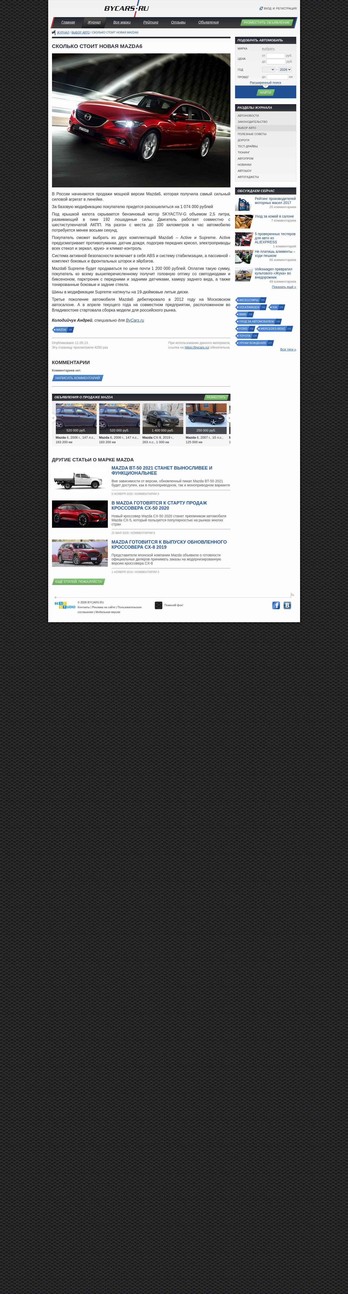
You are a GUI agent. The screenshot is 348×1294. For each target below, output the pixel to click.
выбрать (268, 49)
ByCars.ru (135, 320)
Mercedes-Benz (273, 329)
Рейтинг (150, 22)
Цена (242, 58)
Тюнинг (244, 152)
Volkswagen (249, 307)
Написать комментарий (78, 378)
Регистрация (286, 8)
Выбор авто (80, 32)
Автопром (245, 158)
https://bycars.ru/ (197, 347)
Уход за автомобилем (256, 322)
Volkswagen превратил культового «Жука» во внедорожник (273, 273)
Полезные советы (252, 134)
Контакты (84, 607)
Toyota (245, 336)
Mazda (61, 330)
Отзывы (178, 22)
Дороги (244, 140)
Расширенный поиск (265, 83)
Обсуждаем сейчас (256, 191)
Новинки (245, 164)
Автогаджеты (248, 176)
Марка (243, 48)
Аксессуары (249, 300)
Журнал (94, 22)
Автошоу (245, 170)
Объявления (208, 22)
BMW (243, 314)
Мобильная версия (108, 612)
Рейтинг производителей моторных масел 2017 (275, 201)
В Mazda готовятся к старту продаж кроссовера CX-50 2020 (159, 505)
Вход (268, 8)
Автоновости (248, 115)
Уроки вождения (252, 343)
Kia (275, 307)
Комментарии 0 (147, 493)
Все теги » (288, 349)
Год (240, 69)
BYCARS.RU (95, 602)
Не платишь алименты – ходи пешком (275, 253)
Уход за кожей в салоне (274, 216)
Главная (68, 22)
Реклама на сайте (103, 607)
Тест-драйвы (248, 146)
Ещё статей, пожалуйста (79, 582)
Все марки (122, 22)
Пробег (243, 77)
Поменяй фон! (169, 605)
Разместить (216, 397)
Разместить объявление (267, 23)
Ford (243, 329)
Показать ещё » (284, 287)
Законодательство (253, 121)
